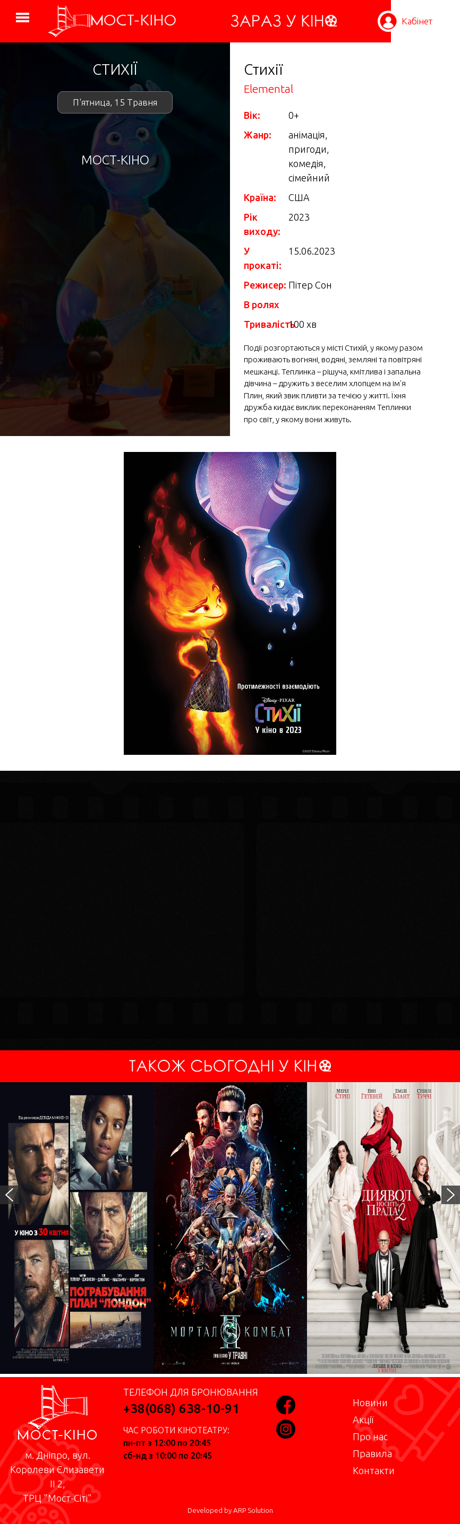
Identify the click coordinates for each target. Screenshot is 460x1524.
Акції (363, 1419)
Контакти (374, 1470)
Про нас (370, 1436)
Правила (372, 1453)
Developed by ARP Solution (230, 1510)
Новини (370, 1402)
